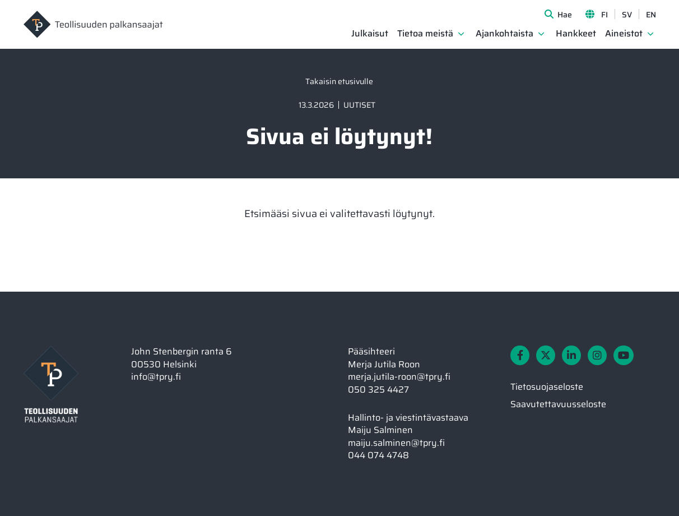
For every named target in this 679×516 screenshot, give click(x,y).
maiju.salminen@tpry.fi (396, 443)
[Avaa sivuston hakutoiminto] (558, 14)
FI (604, 15)
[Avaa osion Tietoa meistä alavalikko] (461, 33)
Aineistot (624, 34)
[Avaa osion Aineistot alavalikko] (650, 33)
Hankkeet (576, 34)
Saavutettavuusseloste (558, 404)
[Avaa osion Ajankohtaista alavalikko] (541, 33)
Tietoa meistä (425, 34)
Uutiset (359, 105)
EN (651, 15)
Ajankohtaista (504, 34)
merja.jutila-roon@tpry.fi (399, 377)
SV (627, 15)
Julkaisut (369, 34)
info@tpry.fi (156, 377)
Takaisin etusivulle (339, 81)
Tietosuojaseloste (546, 387)
